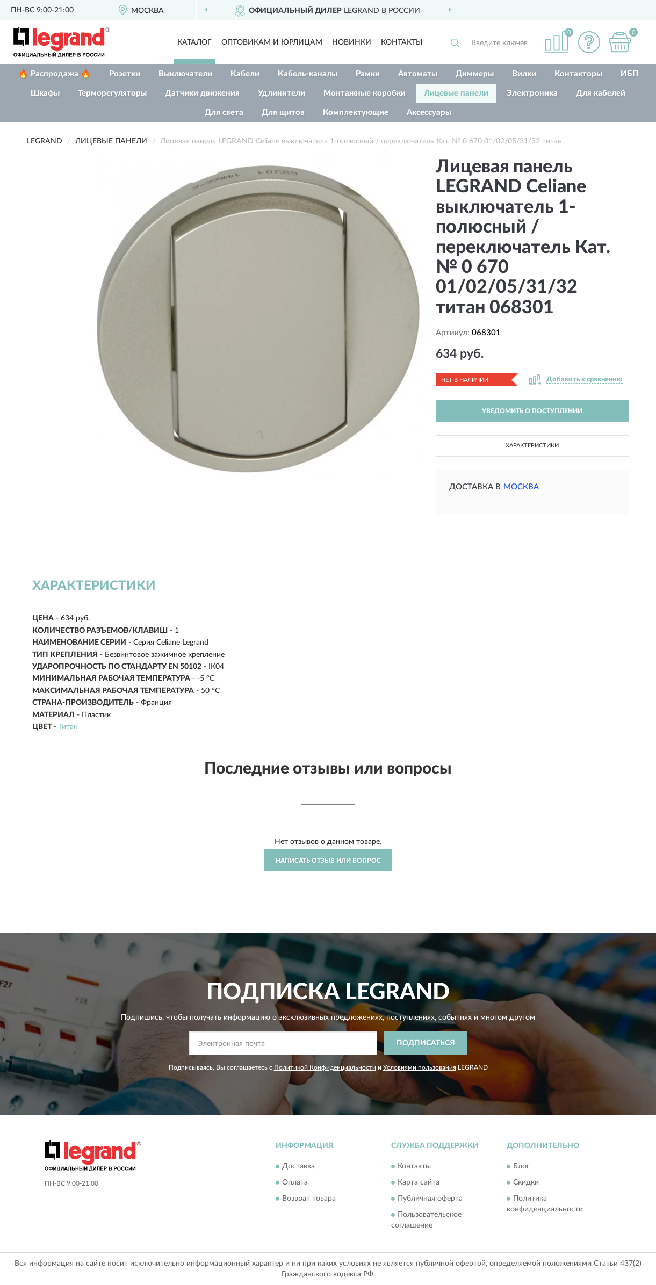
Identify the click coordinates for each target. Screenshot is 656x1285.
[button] (589, 42)
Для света (224, 113)
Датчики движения (202, 93)
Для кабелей (600, 93)
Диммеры (475, 74)
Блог (521, 1167)
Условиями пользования (419, 1067)
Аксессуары (429, 113)
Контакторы (578, 74)
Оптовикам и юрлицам (271, 42)
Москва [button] (521, 487)
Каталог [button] (194, 42)
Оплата (295, 1183)
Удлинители (281, 93)
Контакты (402, 42)
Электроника (532, 93)
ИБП (629, 74)
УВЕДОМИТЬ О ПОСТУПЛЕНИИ (532, 411)
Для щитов (283, 113)
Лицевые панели (456, 93)
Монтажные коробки (364, 93)
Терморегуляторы (112, 93)
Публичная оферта (430, 1199)
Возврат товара (309, 1199)
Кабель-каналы (307, 74)
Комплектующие (355, 113)
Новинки (351, 42)
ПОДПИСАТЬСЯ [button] (426, 1043)
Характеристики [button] (532, 446)
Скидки (526, 1183)
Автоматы (417, 74)
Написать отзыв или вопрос (328, 860)
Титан (68, 727)
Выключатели (185, 74)
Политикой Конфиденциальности (325, 1067)
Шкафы (45, 93)
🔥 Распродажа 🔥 (54, 74)
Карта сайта (418, 1183)
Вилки (524, 74)
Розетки (124, 74)
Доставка (298, 1167)
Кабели (244, 74)
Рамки (368, 74)
